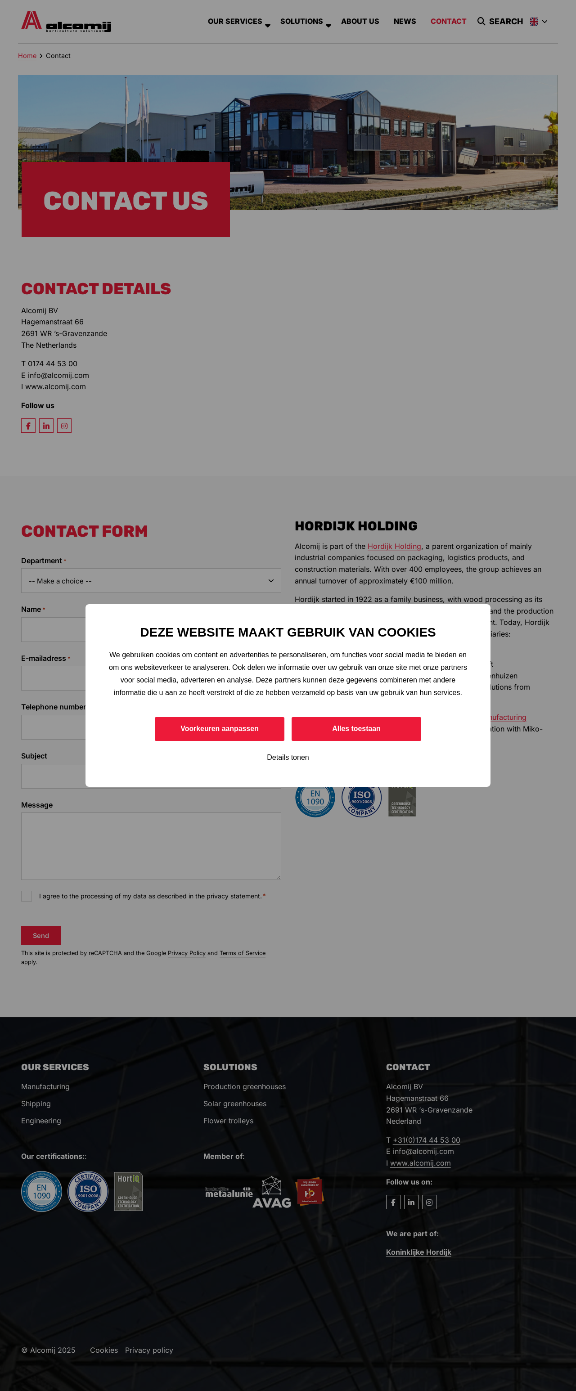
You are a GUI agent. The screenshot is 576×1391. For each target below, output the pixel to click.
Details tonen (288, 757)
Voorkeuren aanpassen (219, 728)
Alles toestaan (356, 728)
